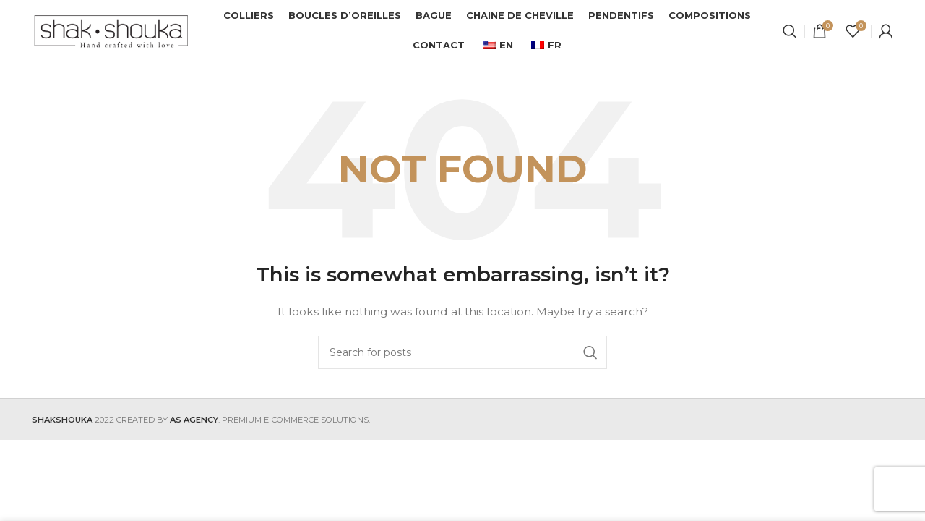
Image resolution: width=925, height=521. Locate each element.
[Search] (789, 32)
